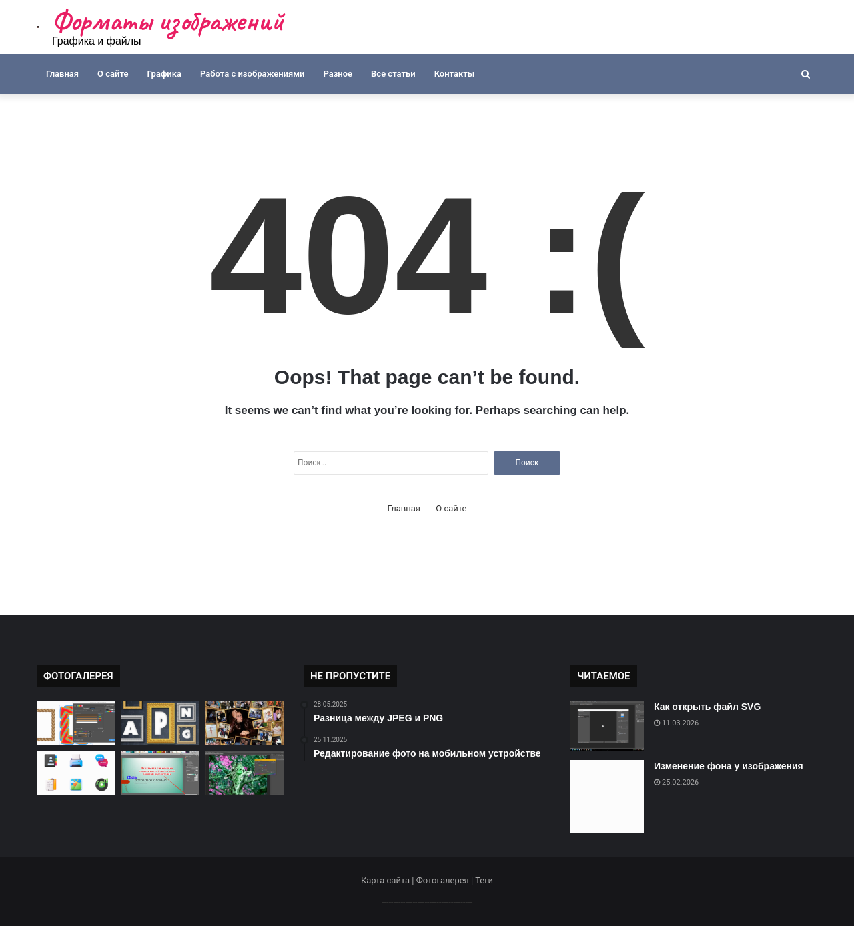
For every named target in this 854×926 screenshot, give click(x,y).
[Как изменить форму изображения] (160, 773)
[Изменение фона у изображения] (607, 796)
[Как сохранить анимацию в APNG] (160, 723)
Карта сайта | (388, 880)
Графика (164, 74)
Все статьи (393, 74)
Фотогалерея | (445, 880)
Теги (484, 880)
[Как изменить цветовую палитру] (244, 773)
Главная (62, 74)
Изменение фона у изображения (728, 766)
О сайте (112, 74)
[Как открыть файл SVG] (607, 726)
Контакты (454, 74)
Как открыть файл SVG (707, 706)
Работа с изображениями (252, 74)
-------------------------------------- (427, 902)
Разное (337, 74)
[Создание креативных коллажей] (244, 723)
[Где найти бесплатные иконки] (76, 773)
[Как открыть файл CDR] (76, 723)
